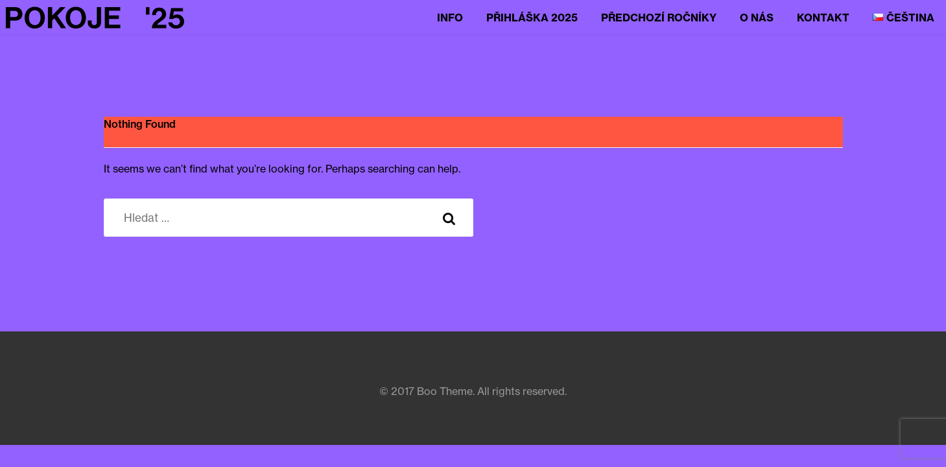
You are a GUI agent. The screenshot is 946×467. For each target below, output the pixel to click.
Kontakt (823, 17)
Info (450, 17)
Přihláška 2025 (532, 17)
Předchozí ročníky (658, 17)
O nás (757, 17)
